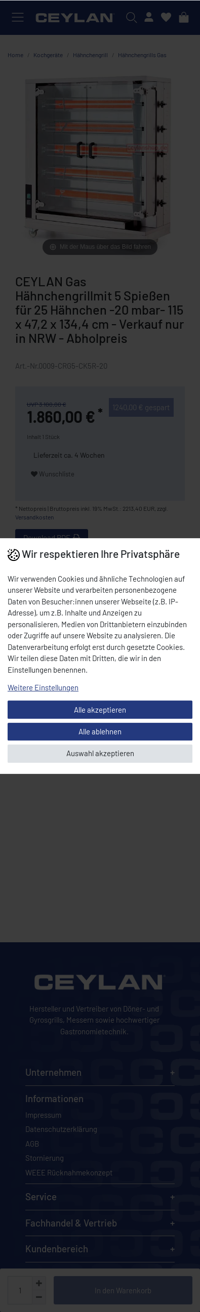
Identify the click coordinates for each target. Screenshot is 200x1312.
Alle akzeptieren (100, 709)
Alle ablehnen (100, 731)
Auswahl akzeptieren (100, 753)
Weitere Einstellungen (43, 687)
